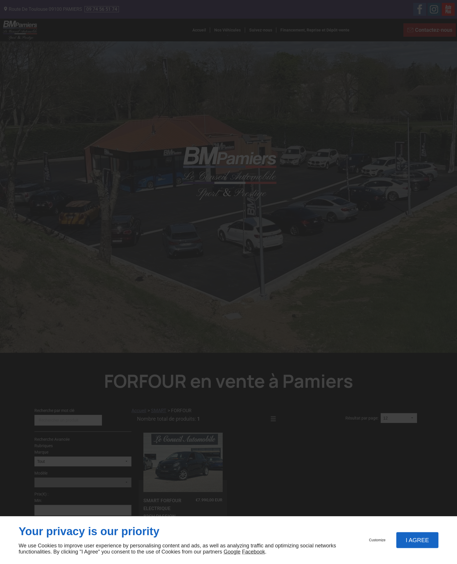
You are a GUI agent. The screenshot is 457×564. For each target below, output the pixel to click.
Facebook (253, 552)
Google (232, 552)
